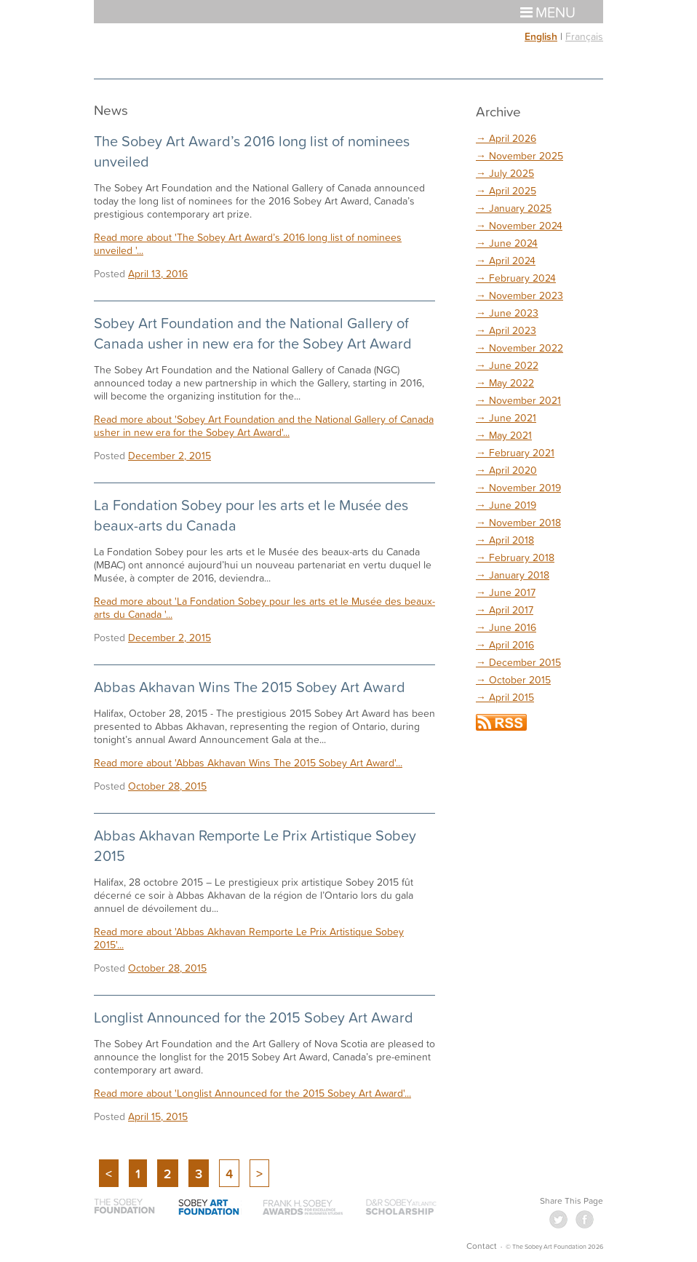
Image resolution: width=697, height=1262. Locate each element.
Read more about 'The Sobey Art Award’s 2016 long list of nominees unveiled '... (248, 243)
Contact (481, 1245)
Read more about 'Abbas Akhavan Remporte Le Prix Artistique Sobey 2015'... (249, 937)
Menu (547, 11)
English (541, 36)
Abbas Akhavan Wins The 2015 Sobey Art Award (249, 686)
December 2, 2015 (169, 455)
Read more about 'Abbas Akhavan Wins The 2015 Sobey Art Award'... (248, 762)
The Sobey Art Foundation (146, 51)
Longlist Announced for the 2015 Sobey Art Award (253, 1017)
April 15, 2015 (158, 1116)
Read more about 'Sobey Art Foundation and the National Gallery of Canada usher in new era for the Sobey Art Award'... (264, 425)
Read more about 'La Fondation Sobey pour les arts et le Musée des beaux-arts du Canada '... (264, 607)
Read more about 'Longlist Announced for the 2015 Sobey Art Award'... (252, 1093)
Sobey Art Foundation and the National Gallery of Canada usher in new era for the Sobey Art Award (253, 332)
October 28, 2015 (167, 786)
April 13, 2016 (158, 273)
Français (584, 36)
